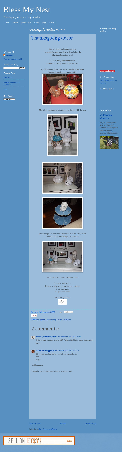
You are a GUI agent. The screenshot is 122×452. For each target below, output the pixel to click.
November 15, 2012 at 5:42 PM (67, 351)
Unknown (9, 56)
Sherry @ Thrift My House (46, 337)
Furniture (15, 23)
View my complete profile (13, 59)
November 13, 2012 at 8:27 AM (69, 337)
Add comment (37, 365)
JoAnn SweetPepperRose (46, 351)
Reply (38, 343)
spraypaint (41, 320)
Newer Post (35, 423)
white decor (67, 320)
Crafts (44, 23)
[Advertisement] (13, 37)
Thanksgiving (51, 320)
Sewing (51, 23)
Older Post (90, 423)
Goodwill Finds (26, 23)
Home (7, 23)
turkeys (59, 320)
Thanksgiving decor (52, 38)
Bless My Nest (26, 9)
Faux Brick (7, 77)
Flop (5, 89)
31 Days (36, 23)
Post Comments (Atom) (48, 429)
